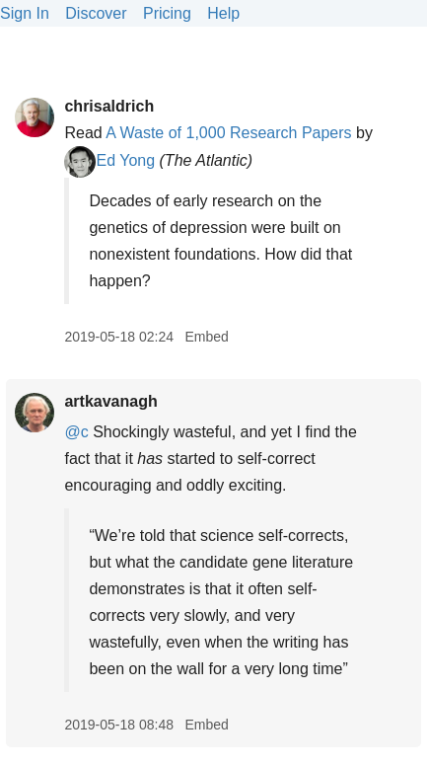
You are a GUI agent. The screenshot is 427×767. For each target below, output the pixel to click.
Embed (206, 337)
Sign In (24, 13)
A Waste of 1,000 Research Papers (228, 132)
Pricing (167, 13)
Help (223, 13)
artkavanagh (110, 401)
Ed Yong (109, 160)
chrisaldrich (109, 106)
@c (76, 431)
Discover (95, 13)
